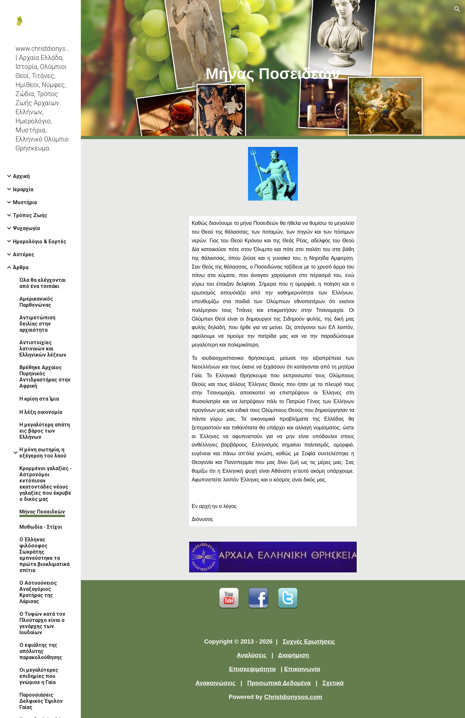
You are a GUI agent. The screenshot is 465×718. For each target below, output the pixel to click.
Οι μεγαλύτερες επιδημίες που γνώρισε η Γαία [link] (38, 676)
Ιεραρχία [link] (23, 189)
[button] (457, 9)
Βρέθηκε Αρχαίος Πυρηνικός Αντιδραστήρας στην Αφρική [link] (44, 376)
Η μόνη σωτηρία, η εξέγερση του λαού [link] (42, 453)
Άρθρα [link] (20, 267)
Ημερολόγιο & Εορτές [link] (39, 241)
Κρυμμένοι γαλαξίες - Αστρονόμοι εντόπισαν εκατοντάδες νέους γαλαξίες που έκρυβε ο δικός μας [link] (45, 483)
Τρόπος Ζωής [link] (30, 215)
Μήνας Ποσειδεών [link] (42, 512)
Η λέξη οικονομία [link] (40, 412)
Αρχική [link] (21, 176)
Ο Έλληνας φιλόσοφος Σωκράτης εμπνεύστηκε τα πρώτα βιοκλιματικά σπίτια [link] (44, 554)
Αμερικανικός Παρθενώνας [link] (36, 302)
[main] (273, 69)
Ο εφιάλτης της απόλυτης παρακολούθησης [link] (40, 651)
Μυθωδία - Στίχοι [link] (40, 527)
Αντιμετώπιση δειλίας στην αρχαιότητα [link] (37, 324)
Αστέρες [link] (23, 254)
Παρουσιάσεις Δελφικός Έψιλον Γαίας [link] (41, 701)
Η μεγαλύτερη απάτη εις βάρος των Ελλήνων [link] (44, 431)
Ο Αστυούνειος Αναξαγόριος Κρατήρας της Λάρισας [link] (38, 592)
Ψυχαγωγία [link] (26, 228)
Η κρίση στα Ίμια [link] (39, 399)
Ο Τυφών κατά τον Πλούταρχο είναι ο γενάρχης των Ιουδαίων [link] (42, 623)
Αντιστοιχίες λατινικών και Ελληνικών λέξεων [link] (42, 348)
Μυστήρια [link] (25, 202)
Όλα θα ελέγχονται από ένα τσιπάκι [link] (42, 283)
